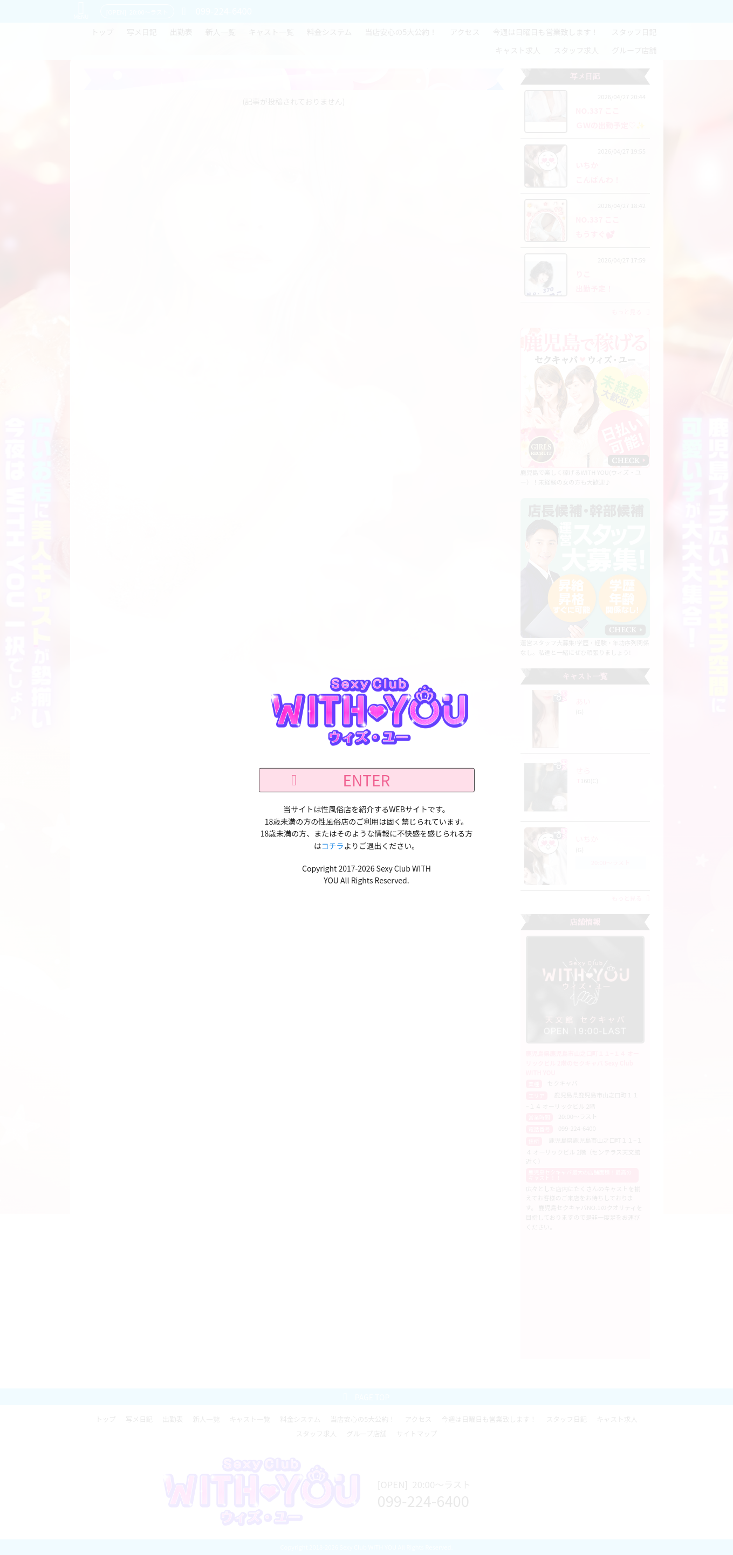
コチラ (332, 845)
